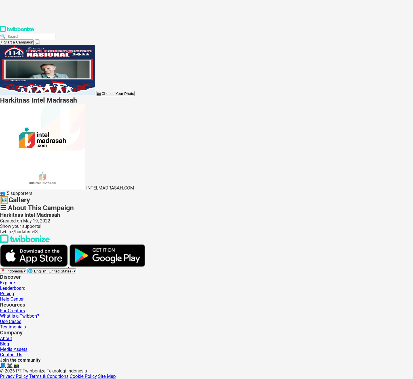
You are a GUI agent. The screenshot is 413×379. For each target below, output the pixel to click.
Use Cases (10, 321)
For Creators (12, 310)
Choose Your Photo (115, 93)
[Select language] (52, 271)
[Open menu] (37, 42)
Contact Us (11, 354)
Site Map (107, 376)
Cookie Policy (83, 376)
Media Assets (14, 349)
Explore (7, 283)
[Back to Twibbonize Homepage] (25, 241)
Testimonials (13, 327)
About (6, 338)
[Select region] (13, 271)
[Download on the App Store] (34, 265)
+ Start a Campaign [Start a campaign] (17, 42)
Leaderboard (13, 288)
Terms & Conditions (49, 376)
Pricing (7, 293)
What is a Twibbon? (19, 316)
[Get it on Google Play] (107, 265)
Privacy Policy (14, 376)
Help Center (12, 299)
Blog (4, 344)
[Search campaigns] (31, 36)
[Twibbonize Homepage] (17, 31)
